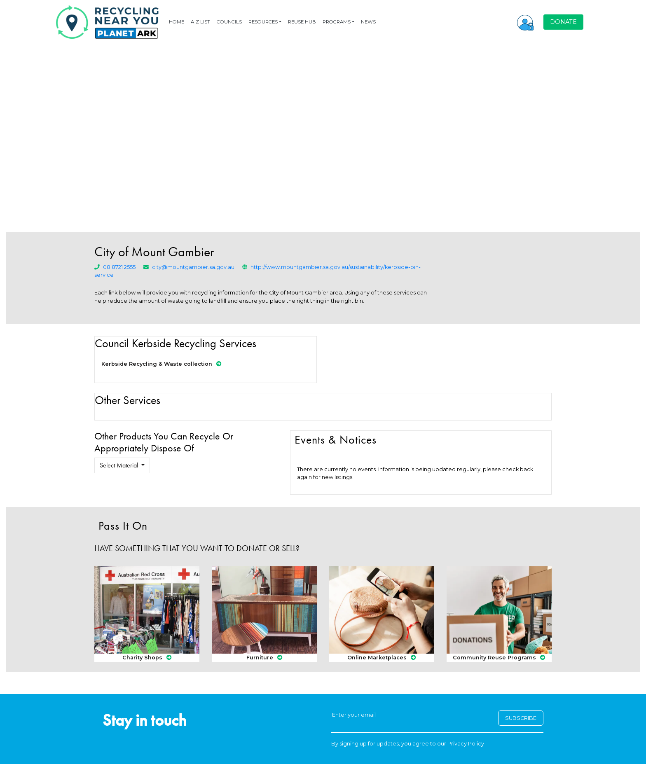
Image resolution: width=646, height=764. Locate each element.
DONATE (563, 22)
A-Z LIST (200, 22)
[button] (525, 21)
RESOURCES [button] (263, 22)
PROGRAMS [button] (337, 22)
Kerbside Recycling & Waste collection (161, 364)
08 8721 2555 (119, 267)
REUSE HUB (302, 22)
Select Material (120, 465)
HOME (176, 22)
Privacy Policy (465, 744)
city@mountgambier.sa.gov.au (193, 267)
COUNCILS (229, 22)
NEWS (368, 22)
